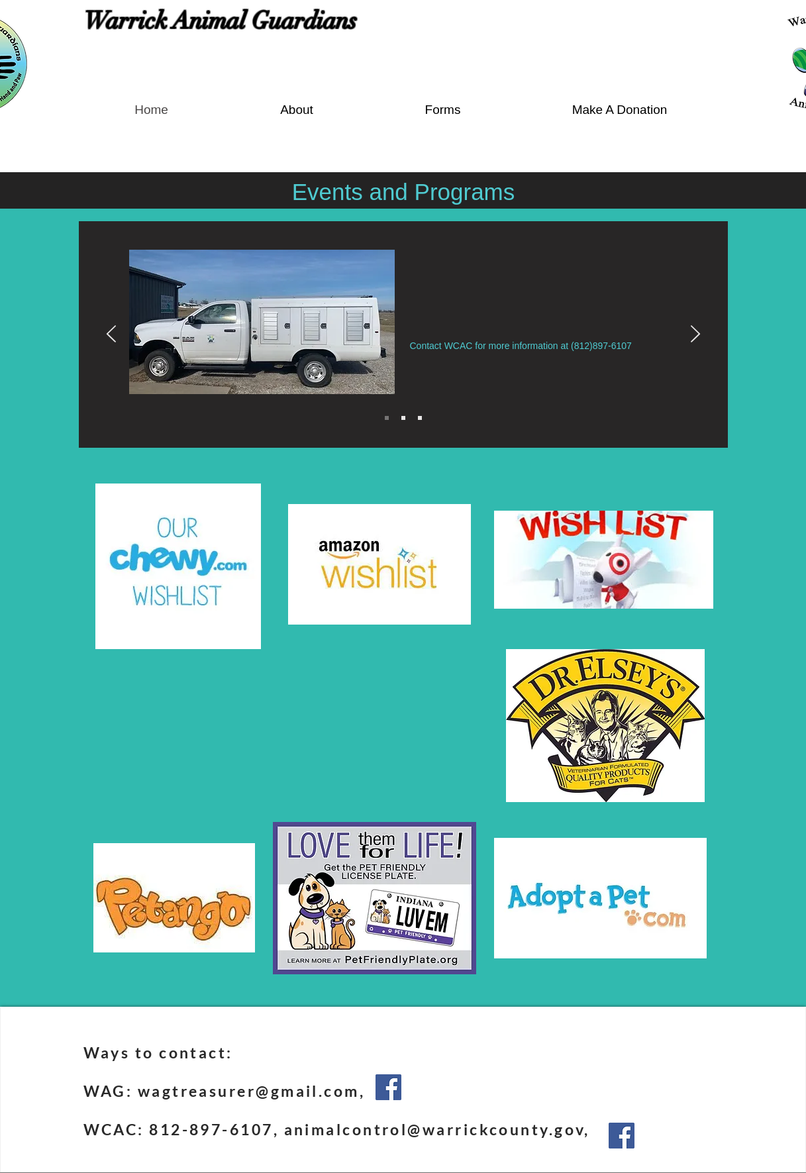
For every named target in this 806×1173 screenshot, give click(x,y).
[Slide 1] (387, 418)
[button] (443, 109)
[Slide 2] (403, 418)
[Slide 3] (420, 418)
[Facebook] (388, 1087)
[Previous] (111, 334)
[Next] (695, 334)
